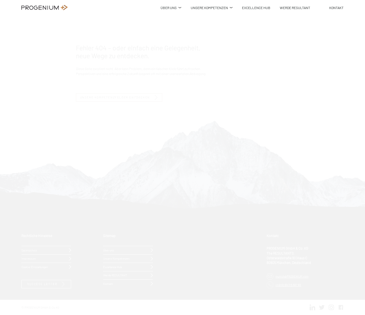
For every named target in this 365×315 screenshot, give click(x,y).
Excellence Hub (112, 267)
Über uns (108, 250)
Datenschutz (29, 250)
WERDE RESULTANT (295, 7)
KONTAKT (336, 7)
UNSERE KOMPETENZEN (209, 7)
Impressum (28, 258)
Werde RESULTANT (115, 275)
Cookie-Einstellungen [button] (34, 267)
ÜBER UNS (169, 7)
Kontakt (108, 283)
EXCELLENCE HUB (256, 7)
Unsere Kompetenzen (116, 258)
